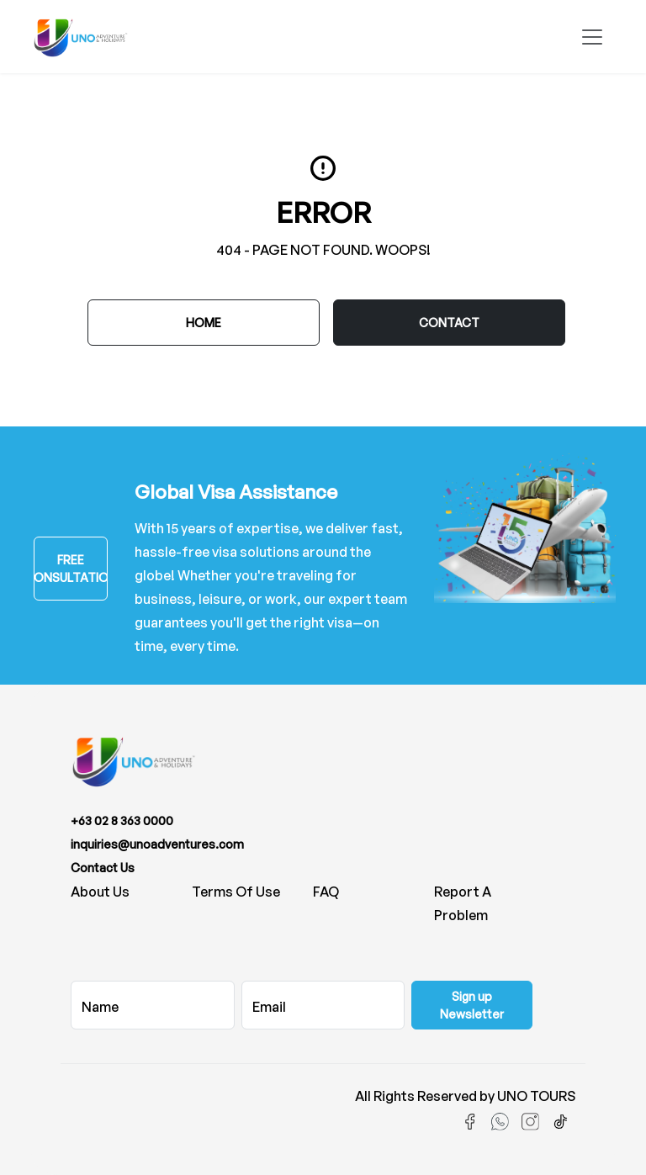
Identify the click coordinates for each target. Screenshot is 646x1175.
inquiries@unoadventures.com (157, 844)
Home (203, 322)
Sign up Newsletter (472, 1005)
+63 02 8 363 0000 (122, 820)
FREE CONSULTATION (71, 569)
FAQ (326, 891)
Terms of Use (236, 891)
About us (100, 891)
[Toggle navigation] (592, 37)
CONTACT (449, 322)
